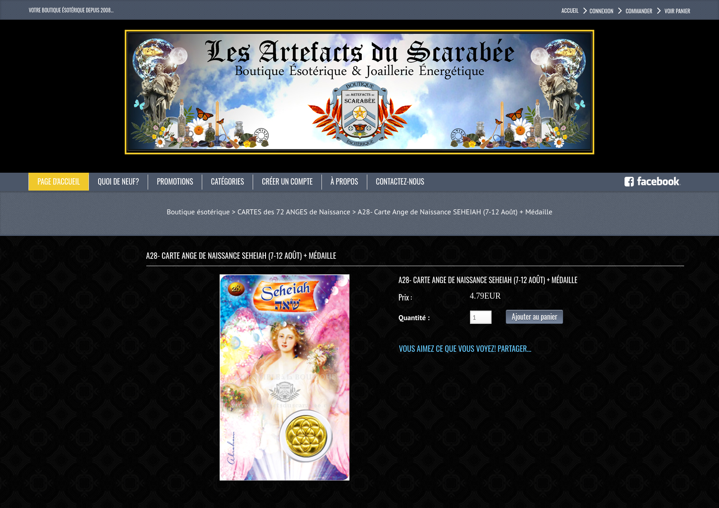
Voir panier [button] (677, 11)
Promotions (175, 181)
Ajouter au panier (534, 316)
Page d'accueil (59, 181)
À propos (344, 181)
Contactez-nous (400, 181)
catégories (227, 181)
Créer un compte (287, 181)
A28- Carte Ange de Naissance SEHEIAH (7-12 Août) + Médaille (455, 211)
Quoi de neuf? (118, 181)
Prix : (405, 297)
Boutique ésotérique (198, 211)
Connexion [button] (602, 11)
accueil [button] (569, 10)
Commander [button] (639, 11)
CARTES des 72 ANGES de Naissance (294, 211)
